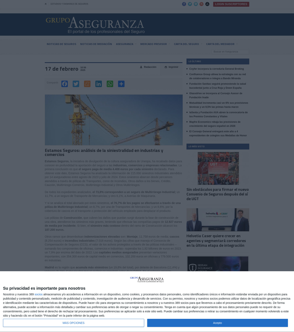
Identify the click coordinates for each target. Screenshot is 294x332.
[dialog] (147, 301)
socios (39, 294)
